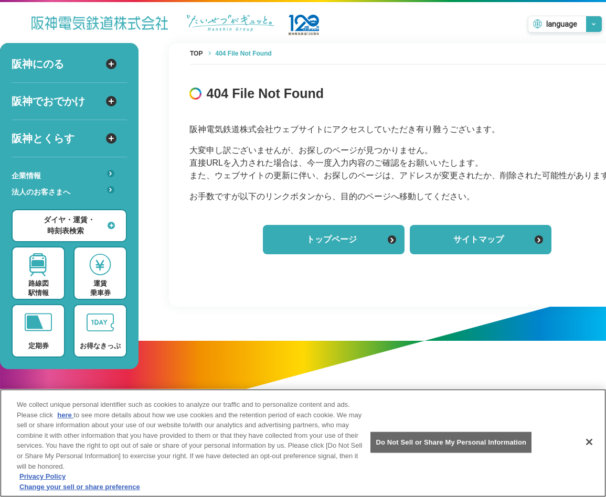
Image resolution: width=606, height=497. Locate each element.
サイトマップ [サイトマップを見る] (498, 239)
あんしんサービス (66, 206)
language (561, 24)
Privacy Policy (42, 484)
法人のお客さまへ (63, 191)
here (65, 422)
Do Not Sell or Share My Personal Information (451, 449)
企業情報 (63, 175)
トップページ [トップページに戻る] (351, 239)
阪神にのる (64, 64)
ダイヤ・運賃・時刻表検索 (79, 225)
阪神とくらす (64, 138)
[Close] (589, 449)
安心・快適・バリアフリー (66, 208)
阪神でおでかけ (64, 101)
